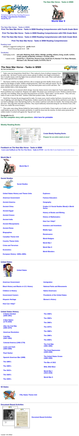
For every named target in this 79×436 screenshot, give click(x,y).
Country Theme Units (11, 241)
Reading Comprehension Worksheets (13, 17)
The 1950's (48, 318)
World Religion (48, 238)
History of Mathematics (51, 217)
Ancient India (8, 219)
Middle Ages (47, 230)
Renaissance (48, 234)
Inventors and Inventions (52, 225)
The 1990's (48, 335)
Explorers (46, 193)
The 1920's (7, 375)
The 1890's (7, 362)
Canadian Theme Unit (11, 237)
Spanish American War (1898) (14, 357)
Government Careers (10, 295)
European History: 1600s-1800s (14, 254)
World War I (47, 243)
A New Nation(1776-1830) (8, 321)
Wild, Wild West (50, 367)
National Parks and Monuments (55, 286)
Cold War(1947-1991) (7, 337)
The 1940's (48, 314)
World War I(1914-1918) (48, 372)
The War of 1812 (50, 362)
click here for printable (43, 117)
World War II (47, 247)
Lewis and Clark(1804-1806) (9, 348)
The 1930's (7, 379)
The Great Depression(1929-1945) (52, 351)
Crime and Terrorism (10, 245)
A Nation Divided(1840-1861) (9, 315)
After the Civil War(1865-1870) (10, 327)
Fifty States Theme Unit (28, 395)
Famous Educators (50, 198)
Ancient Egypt (8, 211)
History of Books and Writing (54, 212)
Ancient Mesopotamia (11, 224)
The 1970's (48, 327)
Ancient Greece (8, 215)
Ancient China (8, 206)
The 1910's (7, 370)
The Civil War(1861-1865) (49, 345)
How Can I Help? (49, 221)
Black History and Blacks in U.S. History (18, 286)
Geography (47, 202)
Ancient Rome (8, 228)
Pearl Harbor (8, 353)
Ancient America (9, 202)
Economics (7, 250)
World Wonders (49, 251)
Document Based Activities (42, 417)
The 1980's (48, 331)
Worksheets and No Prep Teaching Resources (15, 15)
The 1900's (7, 366)
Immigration (47, 282)
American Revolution (11, 332)
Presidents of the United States (55, 295)
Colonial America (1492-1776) (14, 342)
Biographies (7, 232)
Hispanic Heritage (9, 299)
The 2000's (48, 340)
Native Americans (50, 291)
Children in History (10, 291)
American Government (11, 198)
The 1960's (48, 322)
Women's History (49, 299)
